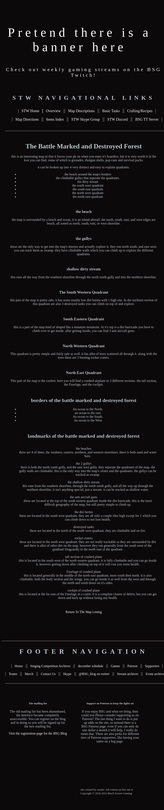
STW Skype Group (85, 119)
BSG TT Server (146, 119)
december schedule (90, 666)
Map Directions (27, 119)
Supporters (152, 666)
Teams (13, 674)
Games (115, 666)
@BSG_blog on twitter (94, 674)
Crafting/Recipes (139, 111)
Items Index (55, 119)
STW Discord (117, 119)
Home (19, 666)
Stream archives (127, 674)
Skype (67, 674)
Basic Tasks (111, 111)
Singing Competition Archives (50, 666)
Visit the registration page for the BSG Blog (38, 733)
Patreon (132, 666)
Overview (53, 111)
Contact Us (48, 674)
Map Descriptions (81, 111)
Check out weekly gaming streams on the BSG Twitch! (84, 72)
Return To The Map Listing (83, 612)
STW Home (30, 111)
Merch (29, 674)
